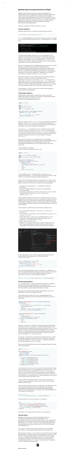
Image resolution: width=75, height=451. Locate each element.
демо (39, 13)
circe (40, 69)
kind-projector (50, 72)
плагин (43, 58)
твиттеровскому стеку (47, 18)
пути (40, 437)
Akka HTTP (42, 17)
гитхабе (30, 412)
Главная (4, 2)
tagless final (36, 126)
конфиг (23, 81)
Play (38, 17)
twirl (54, 203)
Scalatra (27, 18)
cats (29, 68)
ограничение (22, 133)
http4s (41, 20)
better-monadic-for (41, 71)
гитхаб (43, 26)
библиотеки (48, 13)
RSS (71, 2)
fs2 (46, 68)
